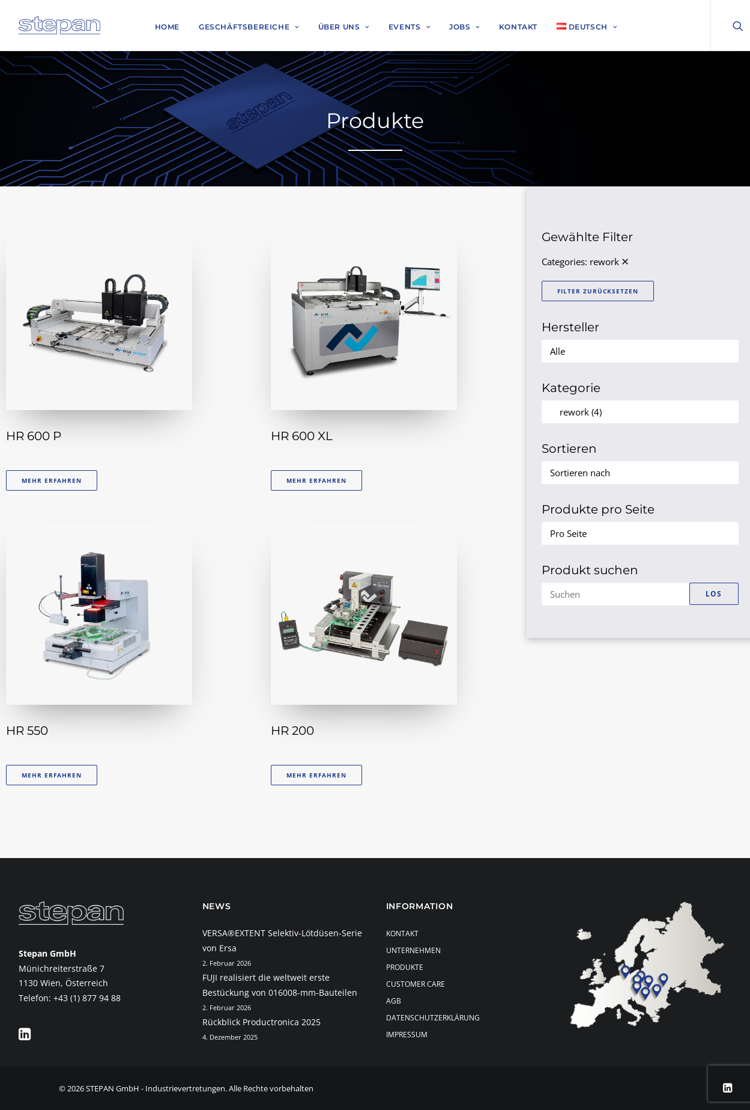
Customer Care (415, 984)
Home (167, 26)
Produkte (404, 967)
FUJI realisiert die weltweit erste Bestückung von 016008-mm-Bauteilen (279, 985)
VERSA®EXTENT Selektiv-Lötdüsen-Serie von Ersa (282, 940)
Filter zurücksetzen (597, 291)
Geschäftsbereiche (249, 26)
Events (409, 26)
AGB (393, 1001)
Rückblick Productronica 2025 (261, 1022)
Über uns (343, 26)
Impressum (407, 1034)
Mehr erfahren (52, 480)
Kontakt (518, 26)
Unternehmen (413, 950)
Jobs (464, 26)
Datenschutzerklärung (433, 1018)
